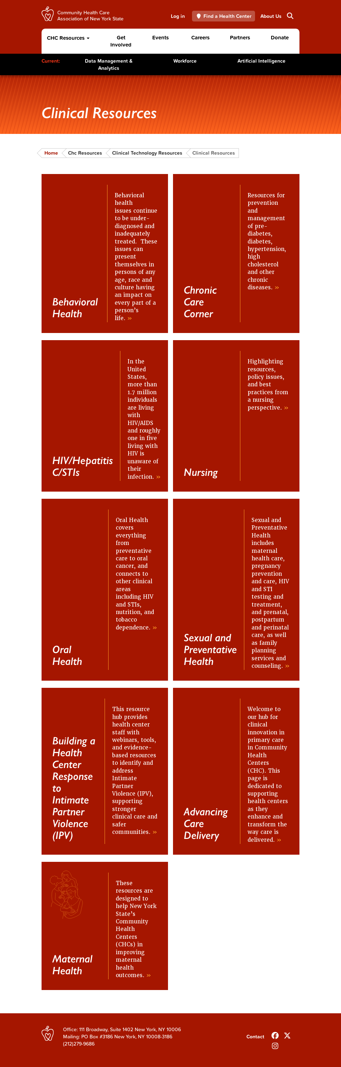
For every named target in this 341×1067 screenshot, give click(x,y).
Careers (200, 37)
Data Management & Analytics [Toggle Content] (109, 64)
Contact (255, 1036)
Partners (240, 37)
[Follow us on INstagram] (275, 1044)
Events (160, 37)
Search (289, 16)
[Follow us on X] (287, 1034)
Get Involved (120, 41)
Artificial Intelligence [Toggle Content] (261, 60)
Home (51, 152)
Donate (280, 37)
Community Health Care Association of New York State (90, 15)
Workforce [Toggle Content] (185, 60)
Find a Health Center (224, 16)
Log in (178, 16)
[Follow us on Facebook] (275, 1034)
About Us (271, 16)
